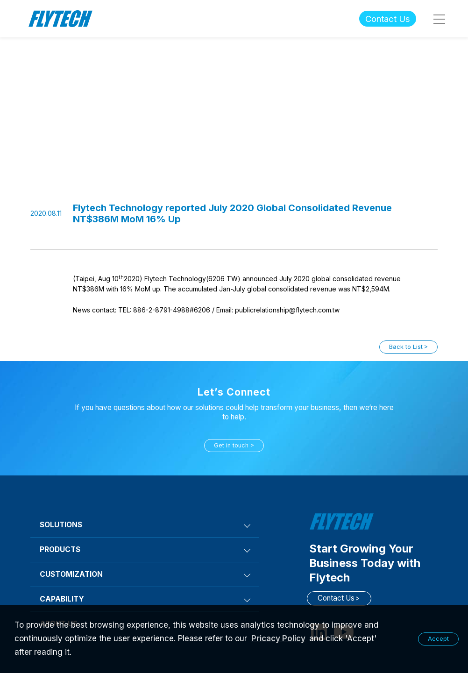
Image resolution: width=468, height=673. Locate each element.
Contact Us (387, 19)
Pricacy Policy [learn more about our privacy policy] (278, 638)
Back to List (406, 346)
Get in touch (231, 445)
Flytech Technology (60, 19)
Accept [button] (438, 638)
